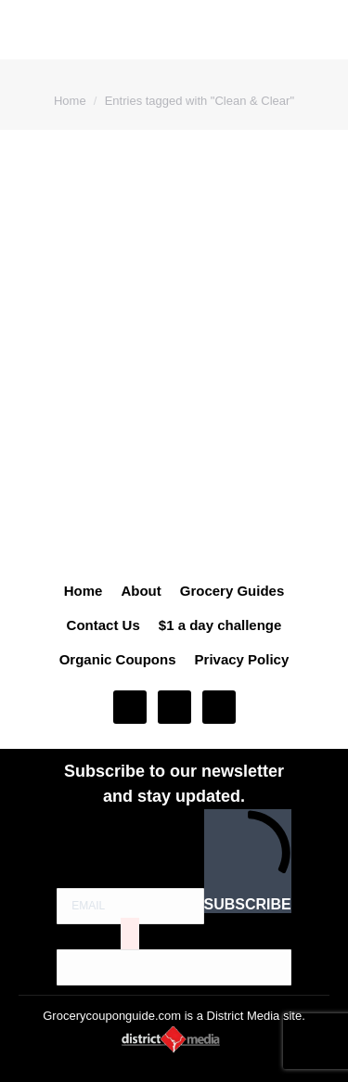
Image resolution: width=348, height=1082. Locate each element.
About (141, 591)
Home (83, 591)
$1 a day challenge (220, 625)
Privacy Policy (242, 659)
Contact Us (103, 625)
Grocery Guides (232, 591)
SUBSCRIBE (247, 860)
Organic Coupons (117, 659)
